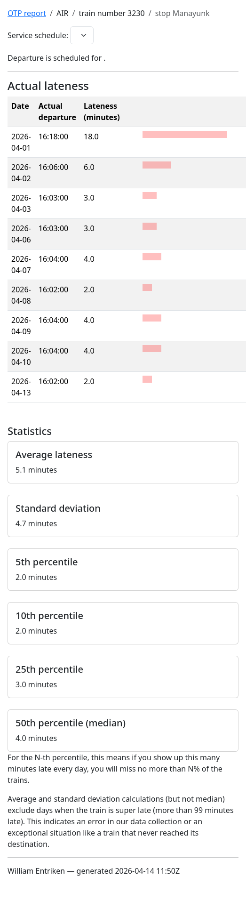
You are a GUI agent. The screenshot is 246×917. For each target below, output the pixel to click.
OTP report (27, 13)
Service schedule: (38, 35)
